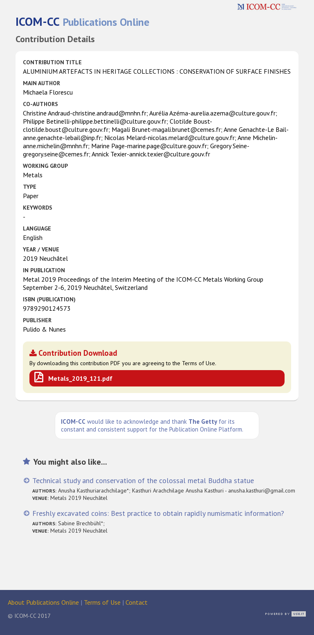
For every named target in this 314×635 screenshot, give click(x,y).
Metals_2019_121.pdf (80, 378)
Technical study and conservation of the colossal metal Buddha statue (143, 480)
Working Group (45, 165)
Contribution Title (52, 62)
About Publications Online (43, 602)
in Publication (44, 270)
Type (29, 186)
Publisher (37, 320)
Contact (137, 602)
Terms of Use (102, 602)
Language (37, 228)
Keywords (37, 207)
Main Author (41, 83)
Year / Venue (41, 249)
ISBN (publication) (49, 299)
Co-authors (40, 104)
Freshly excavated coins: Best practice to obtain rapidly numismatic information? (158, 513)
